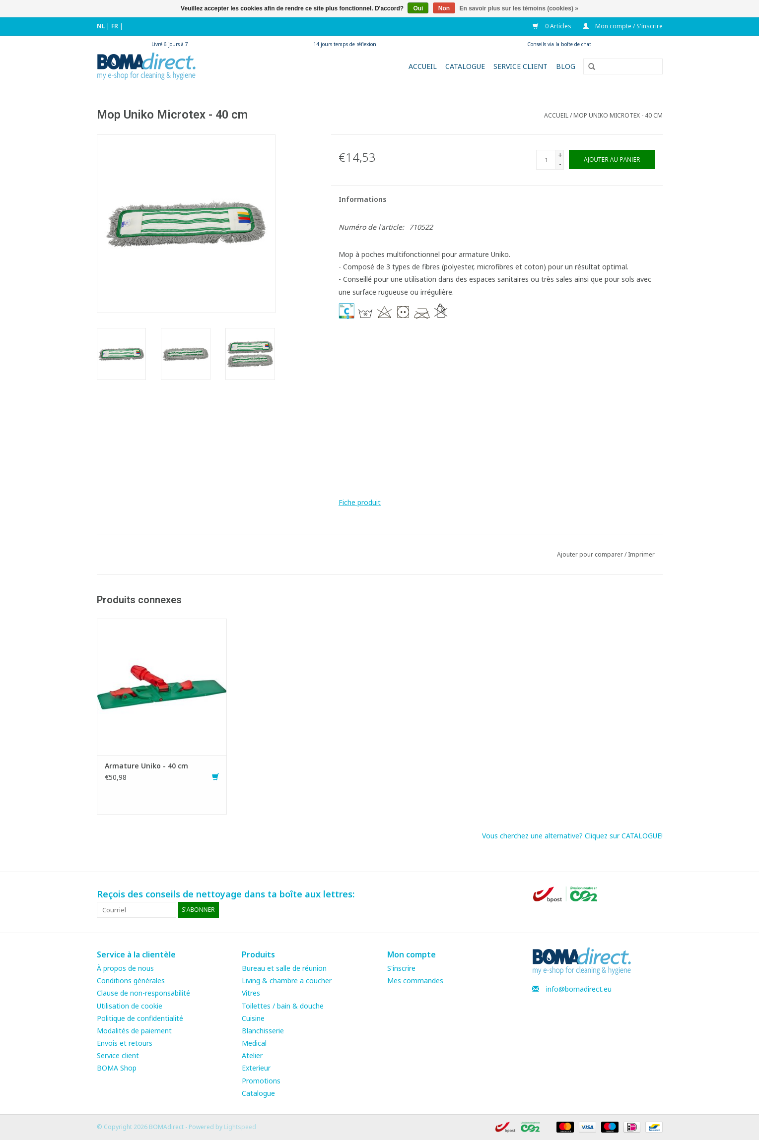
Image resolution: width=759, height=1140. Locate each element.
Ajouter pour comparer (590, 554)
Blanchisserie (263, 1030)
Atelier (252, 1055)
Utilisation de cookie (129, 1006)
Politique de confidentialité (140, 1018)
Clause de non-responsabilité (143, 993)
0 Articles (553, 26)
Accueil (423, 66)
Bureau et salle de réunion (284, 968)
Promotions (261, 1080)
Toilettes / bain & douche (283, 1006)
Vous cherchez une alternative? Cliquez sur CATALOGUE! (572, 835)
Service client (520, 66)
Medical (254, 1043)
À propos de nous (125, 968)
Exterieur (256, 1068)
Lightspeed (240, 1127)
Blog (565, 66)
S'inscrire (401, 968)
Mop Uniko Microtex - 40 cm (618, 115)
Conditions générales (131, 980)
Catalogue (465, 66)
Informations (362, 199)
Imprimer (641, 554)
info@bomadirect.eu (579, 989)
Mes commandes (415, 980)
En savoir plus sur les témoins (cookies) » (518, 8)
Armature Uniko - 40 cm (146, 765)
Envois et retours (124, 1043)
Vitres (251, 993)
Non (444, 8)
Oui (418, 8)
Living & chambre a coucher (287, 980)
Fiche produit (360, 502)
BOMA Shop (117, 1068)
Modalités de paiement (134, 1030)
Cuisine (253, 1018)
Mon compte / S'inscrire (623, 26)
